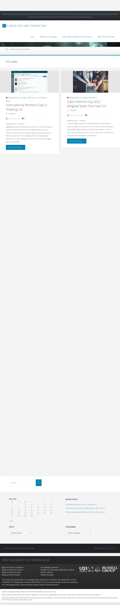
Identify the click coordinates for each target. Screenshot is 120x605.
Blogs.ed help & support (11, 575)
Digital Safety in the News (106, 37)
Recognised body (13, 585)
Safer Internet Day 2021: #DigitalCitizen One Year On (86, 104)
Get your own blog (50, 591)
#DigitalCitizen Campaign (48, 37)
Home (32, 37)
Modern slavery (47, 572)
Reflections (31, 97)
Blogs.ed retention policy (11, 572)
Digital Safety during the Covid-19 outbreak (77, 37)
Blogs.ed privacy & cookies (12, 570)
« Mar (11, 521)
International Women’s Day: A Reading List (81, 504)
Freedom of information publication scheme (57, 570)
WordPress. (113, 548)
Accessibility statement (49, 567)
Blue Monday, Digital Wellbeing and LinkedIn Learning (85, 512)
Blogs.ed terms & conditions (12, 567)
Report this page (47, 575)
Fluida (104, 548)
